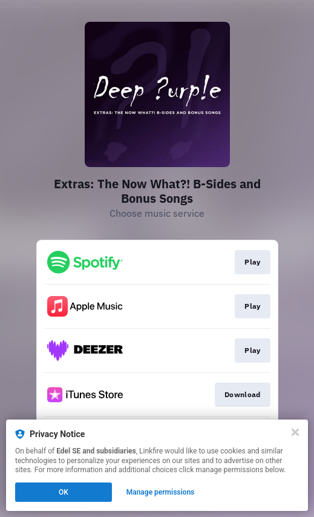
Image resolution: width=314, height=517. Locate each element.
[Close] (295, 432)
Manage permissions (160, 492)
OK (63, 492)
